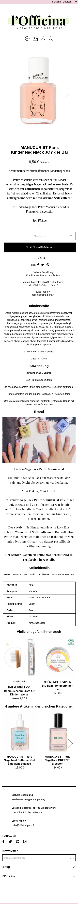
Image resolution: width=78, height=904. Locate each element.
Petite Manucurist (46, 500)
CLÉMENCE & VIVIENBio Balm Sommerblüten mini (57, 686)
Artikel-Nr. (45, 574)
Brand (7, 574)
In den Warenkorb (40, 247)
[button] (70, 92)
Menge (38, 236)
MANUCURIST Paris (40, 147)
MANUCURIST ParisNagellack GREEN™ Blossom (57, 760)
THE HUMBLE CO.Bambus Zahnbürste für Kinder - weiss (19, 691)
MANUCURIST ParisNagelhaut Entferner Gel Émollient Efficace (19, 760)
